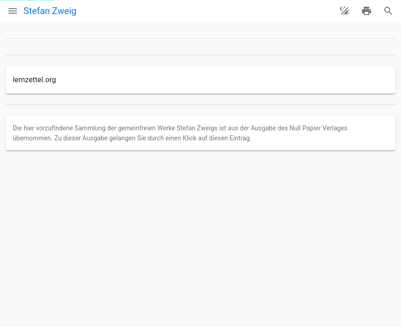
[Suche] (388, 11)
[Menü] (13, 11)
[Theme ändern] (345, 11)
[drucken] (366, 11)
